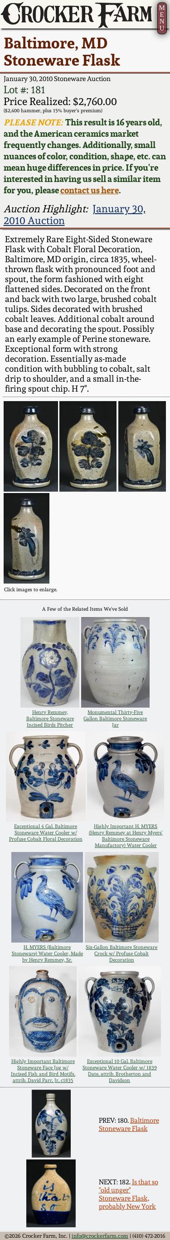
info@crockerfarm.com (100, 1236)
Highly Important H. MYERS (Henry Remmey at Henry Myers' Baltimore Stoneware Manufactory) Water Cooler (126, 835)
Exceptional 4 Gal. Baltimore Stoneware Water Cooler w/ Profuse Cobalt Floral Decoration (46, 832)
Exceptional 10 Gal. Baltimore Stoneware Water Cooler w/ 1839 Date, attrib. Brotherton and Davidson (120, 1070)
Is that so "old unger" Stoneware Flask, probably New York (128, 1194)
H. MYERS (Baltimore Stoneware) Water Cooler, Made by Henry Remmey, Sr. (47, 953)
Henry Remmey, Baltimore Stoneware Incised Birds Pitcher (50, 718)
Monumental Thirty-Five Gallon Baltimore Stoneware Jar (115, 718)
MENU (162, 18)
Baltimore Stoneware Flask (129, 1124)
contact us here (89, 190)
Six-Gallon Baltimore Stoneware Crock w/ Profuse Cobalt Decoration (121, 953)
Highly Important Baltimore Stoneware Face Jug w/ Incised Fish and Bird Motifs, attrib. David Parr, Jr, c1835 (43, 1070)
